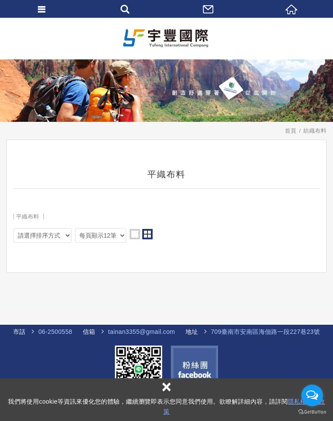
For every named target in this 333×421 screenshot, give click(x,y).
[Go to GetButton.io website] (312, 412)
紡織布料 (315, 130)
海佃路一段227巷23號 (260, 332)
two (147, 234)
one (135, 234)
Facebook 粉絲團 (194, 369)
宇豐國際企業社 (166, 38)
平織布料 (27, 216)
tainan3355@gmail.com (141, 331)
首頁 (291, 130)
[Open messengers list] (312, 395)
